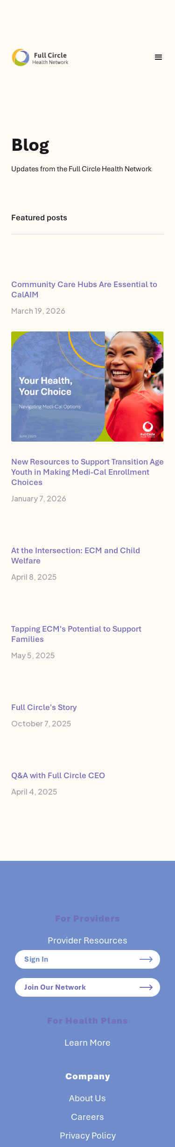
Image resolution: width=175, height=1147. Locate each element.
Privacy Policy (88, 1136)
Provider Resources (87, 940)
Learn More (87, 1043)
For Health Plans (87, 1021)
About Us (87, 1098)
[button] (158, 57)
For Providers (87, 918)
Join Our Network (55, 987)
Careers (87, 1117)
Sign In (36, 959)
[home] (40, 57)
